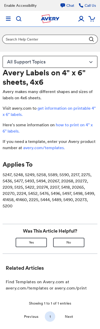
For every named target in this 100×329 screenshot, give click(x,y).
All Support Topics (50, 62)
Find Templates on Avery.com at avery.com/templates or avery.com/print (46, 285)
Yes (31, 242)
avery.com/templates (43, 147)
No (68, 242)
